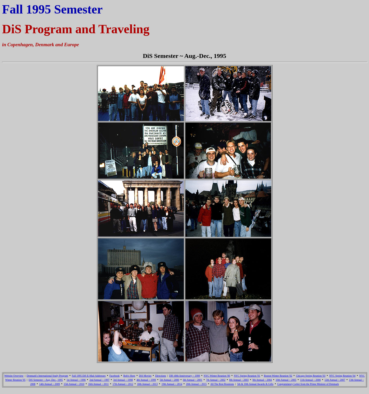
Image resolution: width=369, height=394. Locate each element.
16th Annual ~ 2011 (98, 384)
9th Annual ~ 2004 (262, 379)
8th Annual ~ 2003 (239, 379)
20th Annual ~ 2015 (196, 384)
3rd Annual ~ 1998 (123, 379)
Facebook (114, 375)
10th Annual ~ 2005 (286, 379)
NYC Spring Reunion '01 (247, 375)
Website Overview (13, 375)
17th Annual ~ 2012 (123, 384)
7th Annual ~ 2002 (215, 379)
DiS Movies (145, 375)
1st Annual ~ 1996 (76, 379)
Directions (160, 375)
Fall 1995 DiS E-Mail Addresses (89, 375)
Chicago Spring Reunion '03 (310, 375)
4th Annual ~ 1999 (146, 379)
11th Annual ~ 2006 (310, 379)
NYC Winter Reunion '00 (217, 375)
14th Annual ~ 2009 (49, 384)
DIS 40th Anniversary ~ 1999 (184, 375)
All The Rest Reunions (222, 384)
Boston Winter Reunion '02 (278, 375)
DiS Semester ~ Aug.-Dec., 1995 (46, 379)
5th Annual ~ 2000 (169, 379)
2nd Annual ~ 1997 (99, 379)
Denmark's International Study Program (47, 375)
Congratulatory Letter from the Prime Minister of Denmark (308, 384)
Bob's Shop (129, 375)
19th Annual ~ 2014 (171, 384)
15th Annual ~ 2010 (74, 384)
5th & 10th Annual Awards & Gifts (255, 384)
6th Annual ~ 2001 (192, 379)
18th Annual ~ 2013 (147, 384)
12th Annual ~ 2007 (335, 379)
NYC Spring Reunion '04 (342, 375)
